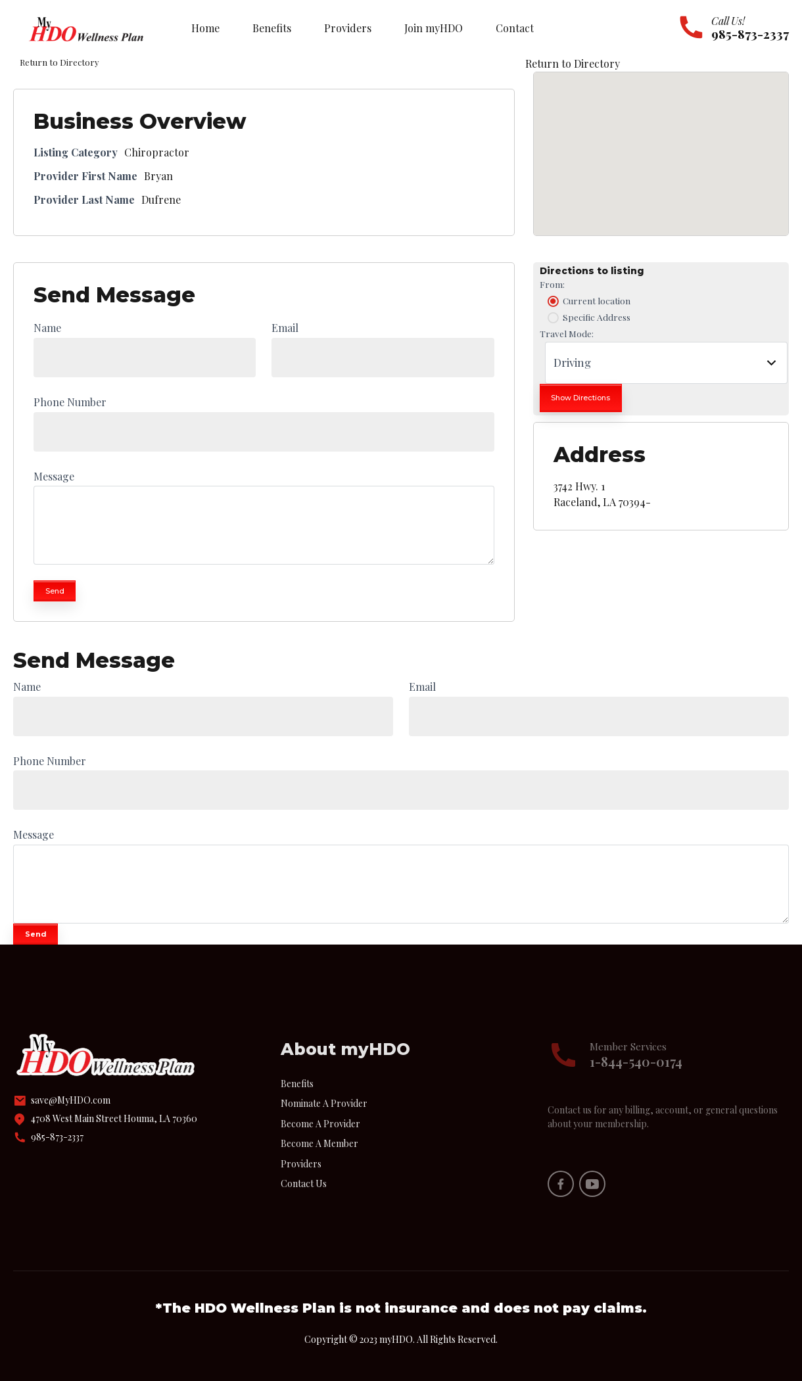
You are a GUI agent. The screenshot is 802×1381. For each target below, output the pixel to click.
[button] (660, 141)
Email (284, 328)
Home (205, 28)
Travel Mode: (567, 333)
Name (47, 328)
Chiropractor (156, 152)
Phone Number (70, 402)
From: (552, 284)
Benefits (271, 28)
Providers (347, 28)
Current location (587, 301)
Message (54, 476)
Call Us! (728, 21)
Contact (515, 28)
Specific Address (587, 317)
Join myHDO (433, 28)
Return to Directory (572, 63)
